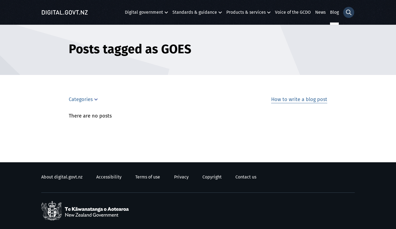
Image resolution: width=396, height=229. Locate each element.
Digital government (144, 14)
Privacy (181, 177)
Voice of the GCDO (293, 12)
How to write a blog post (299, 99)
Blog (334, 12)
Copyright (212, 177)
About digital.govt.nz (61, 177)
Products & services (246, 14)
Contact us (245, 177)
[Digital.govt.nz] (64, 12)
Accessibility (109, 177)
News (320, 12)
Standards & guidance (194, 14)
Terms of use (147, 177)
